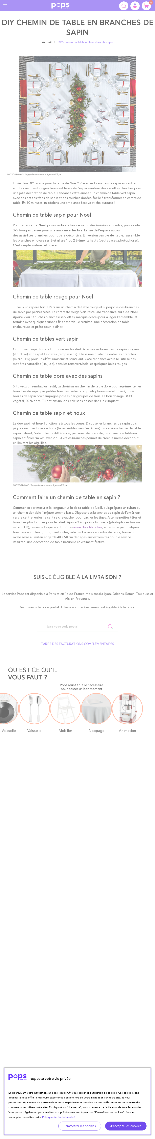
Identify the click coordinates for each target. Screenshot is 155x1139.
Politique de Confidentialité (58, 1117)
